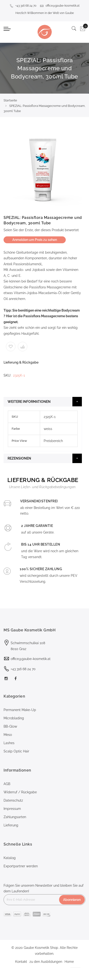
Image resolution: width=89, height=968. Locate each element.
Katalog (10, 858)
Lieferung (11, 825)
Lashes (9, 743)
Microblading (14, 718)
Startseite (10, 100)
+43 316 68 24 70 (23, 5)
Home (69, 962)
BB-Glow (10, 726)
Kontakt (21, 962)
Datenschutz (13, 800)
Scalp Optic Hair (16, 751)
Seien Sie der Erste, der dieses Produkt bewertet (41, 230)
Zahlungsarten (15, 817)
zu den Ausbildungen (45, 962)
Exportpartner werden (21, 866)
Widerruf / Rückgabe (20, 792)
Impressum (12, 809)
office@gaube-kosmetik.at (60, 5)
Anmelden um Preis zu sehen (34, 240)
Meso (8, 735)
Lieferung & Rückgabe (21, 362)
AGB (7, 784)
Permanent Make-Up (20, 710)
